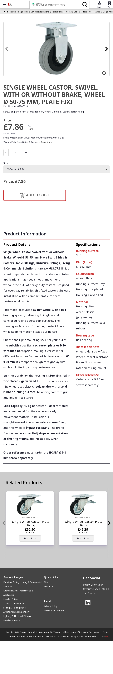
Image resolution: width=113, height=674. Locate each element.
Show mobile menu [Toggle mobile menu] (6, 4)
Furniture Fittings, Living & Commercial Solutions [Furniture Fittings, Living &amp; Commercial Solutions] (29, 12)
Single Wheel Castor (91, 12)
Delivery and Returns (54, 610)
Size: (6, 163)
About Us (48, 586)
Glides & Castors (73, 12)
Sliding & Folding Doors (14, 607)
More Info (30, 538)
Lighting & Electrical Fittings (17, 616)
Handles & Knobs (11, 599)
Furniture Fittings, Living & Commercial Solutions (22, 584)
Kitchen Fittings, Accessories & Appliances (18, 592)
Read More (46, 142)
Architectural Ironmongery (16, 611)
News (46, 582)
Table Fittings (57, 12)
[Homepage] (4, 12)
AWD (107, 636)
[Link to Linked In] (88, 603)
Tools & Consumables (14, 603)
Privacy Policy (50, 606)
